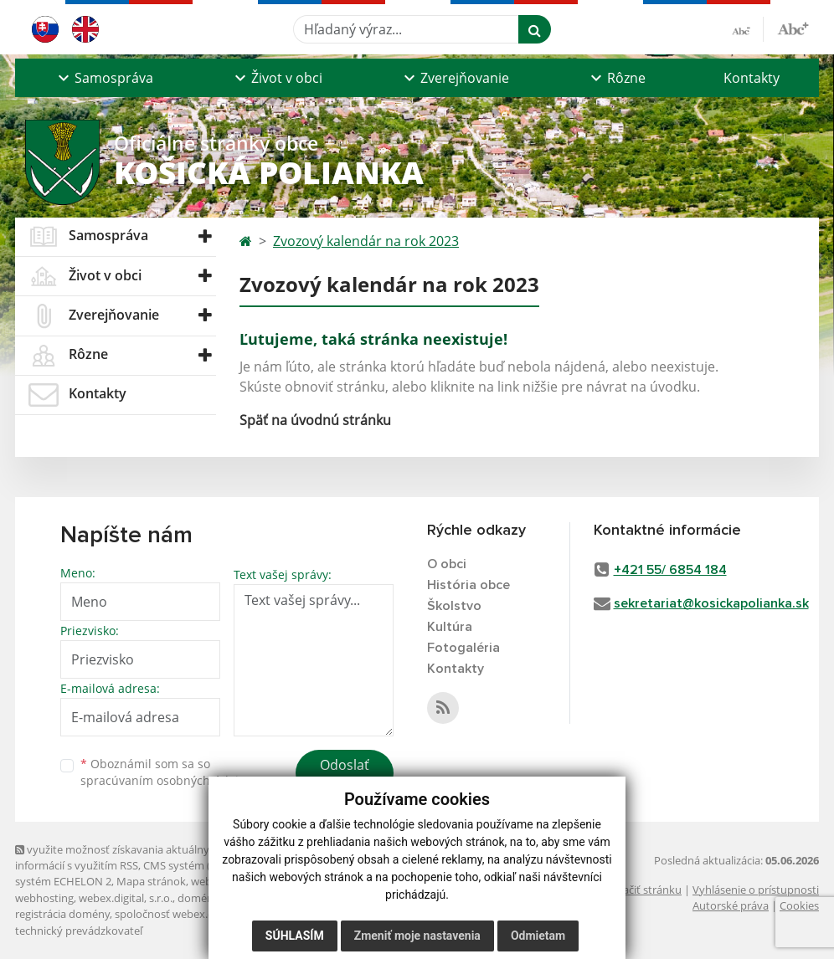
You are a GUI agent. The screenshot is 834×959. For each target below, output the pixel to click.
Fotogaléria (463, 647)
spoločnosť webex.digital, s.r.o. (190, 913)
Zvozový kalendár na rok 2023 (366, 241)
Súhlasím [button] (294, 935)
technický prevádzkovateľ (78, 930)
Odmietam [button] (538, 935)
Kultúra (449, 626)
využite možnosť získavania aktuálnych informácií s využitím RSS (118, 857)
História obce (468, 585)
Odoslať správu (344, 775)
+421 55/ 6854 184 (670, 570)
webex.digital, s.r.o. (125, 897)
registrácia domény (62, 913)
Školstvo (454, 606)
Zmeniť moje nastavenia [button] (417, 935)
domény (198, 897)
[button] (103, 78)
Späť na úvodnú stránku (315, 420)
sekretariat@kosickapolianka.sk (711, 603)
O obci (446, 564)
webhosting (44, 897)
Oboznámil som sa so (165, 772)
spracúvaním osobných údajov (165, 780)
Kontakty (751, 78)
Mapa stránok (151, 881)
